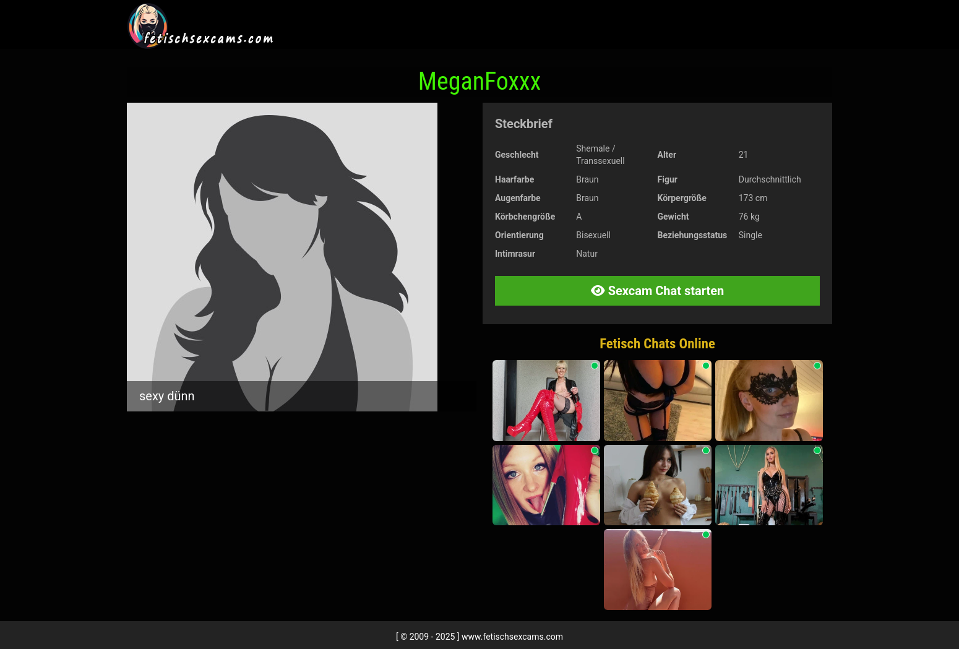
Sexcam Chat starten (658, 290)
